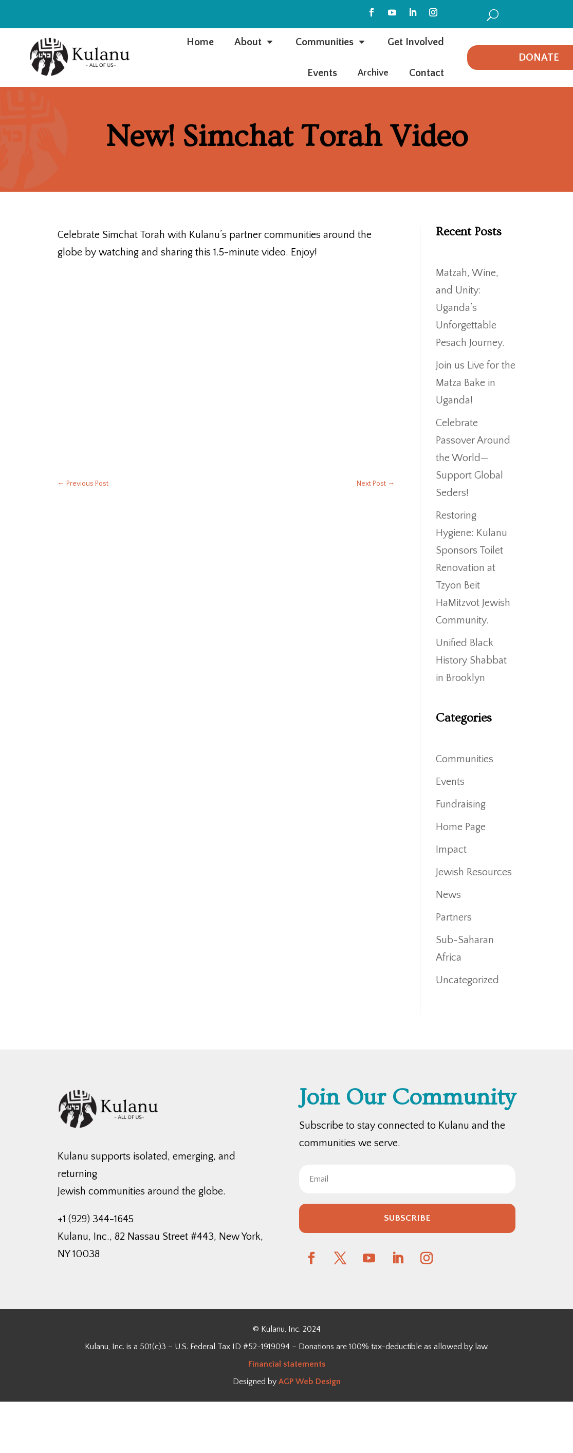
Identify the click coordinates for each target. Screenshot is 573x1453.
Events (450, 781)
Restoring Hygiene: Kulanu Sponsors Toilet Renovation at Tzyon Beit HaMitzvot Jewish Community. (473, 568)
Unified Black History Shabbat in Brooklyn (471, 660)
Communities (464, 759)
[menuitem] (492, 14)
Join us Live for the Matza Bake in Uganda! (475, 383)
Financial (264, 1364)
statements (303, 1364)
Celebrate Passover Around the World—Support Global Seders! (473, 458)
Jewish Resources (474, 872)
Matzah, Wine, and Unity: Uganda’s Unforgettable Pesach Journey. (470, 307)
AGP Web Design (310, 1381)
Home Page (461, 827)
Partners (454, 917)
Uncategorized (467, 980)
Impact (451, 849)
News (448, 894)
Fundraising (461, 804)
